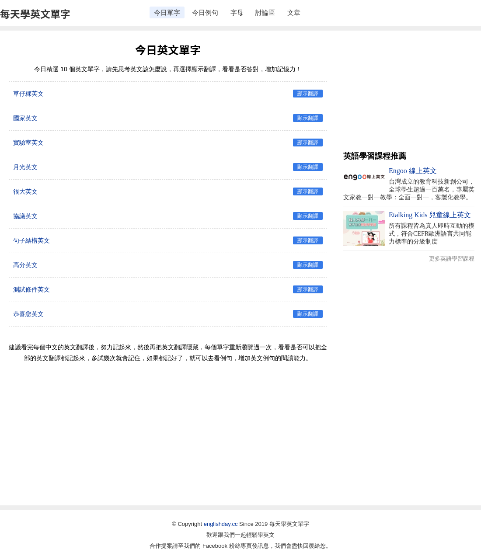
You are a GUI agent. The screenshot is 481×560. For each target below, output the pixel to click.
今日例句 (205, 12)
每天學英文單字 (35, 13)
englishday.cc (221, 524)
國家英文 (25, 118)
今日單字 (167, 12)
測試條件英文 (31, 289)
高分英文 (25, 264)
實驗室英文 (28, 142)
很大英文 (25, 191)
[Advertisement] (408, 91)
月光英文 (25, 166)
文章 (293, 12)
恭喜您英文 (28, 313)
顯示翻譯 (307, 93)
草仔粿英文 (28, 93)
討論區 (265, 12)
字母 (237, 12)
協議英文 (25, 215)
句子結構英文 (31, 240)
